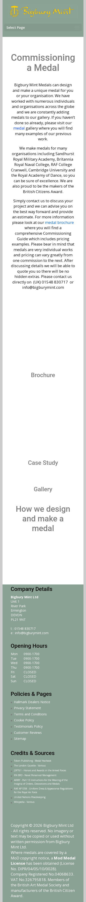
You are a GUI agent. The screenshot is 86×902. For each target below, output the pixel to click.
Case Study (43, 462)
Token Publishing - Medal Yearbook (32, 760)
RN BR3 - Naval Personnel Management (35, 775)
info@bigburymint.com (32, 633)
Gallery (43, 489)
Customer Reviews (28, 732)
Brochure (43, 375)
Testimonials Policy (28, 726)
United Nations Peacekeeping (29, 797)
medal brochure (59, 222)
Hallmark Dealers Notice (32, 702)
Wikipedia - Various (24, 802)
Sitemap (20, 738)
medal (19, 128)
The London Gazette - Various (30, 765)
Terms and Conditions (30, 714)
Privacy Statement (27, 708)
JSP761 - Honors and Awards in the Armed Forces (40, 770)
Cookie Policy (24, 720)
